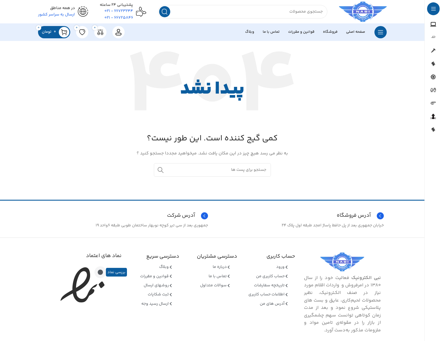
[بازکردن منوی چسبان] (381, 32)
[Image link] (342, 262)
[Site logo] (363, 11)
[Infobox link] (124, 215)
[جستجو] (242, 11)
